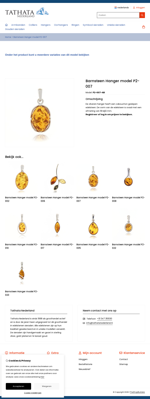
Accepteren (18, 386)
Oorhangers (61, 25)
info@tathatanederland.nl (99, 322)
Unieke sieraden (116, 25)
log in (104, 114)
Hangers (45, 25)
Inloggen (83, 359)
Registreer (92, 114)
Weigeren (46, 386)
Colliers (33, 25)
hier (42, 376)
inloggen (139, 7)
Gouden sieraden (15, 29)
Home (8, 37)
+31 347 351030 (104, 318)
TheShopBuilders (137, 392)
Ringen (75, 25)
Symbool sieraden (93, 25)
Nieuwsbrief (84, 369)
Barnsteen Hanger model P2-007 (30, 37)
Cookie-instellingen (32, 393)
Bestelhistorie (85, 364)
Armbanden (18, 25)
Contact (123, 359)
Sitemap (123, 364)
